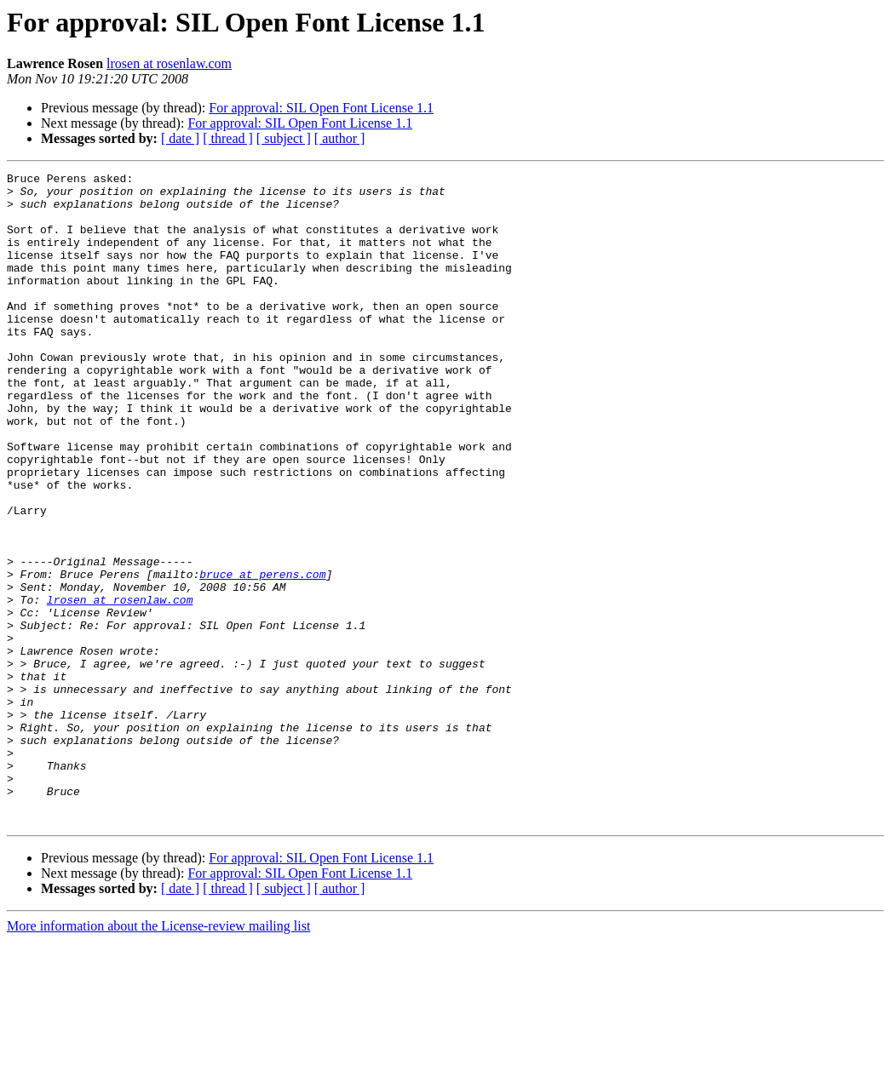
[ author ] (339, 138)
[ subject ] (283, 138)
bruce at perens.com (262, 655)
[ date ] (180, 138)
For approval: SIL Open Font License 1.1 (321, 107)
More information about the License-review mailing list (158, 1056)
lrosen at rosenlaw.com (169, 63)
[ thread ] (228, 138)
